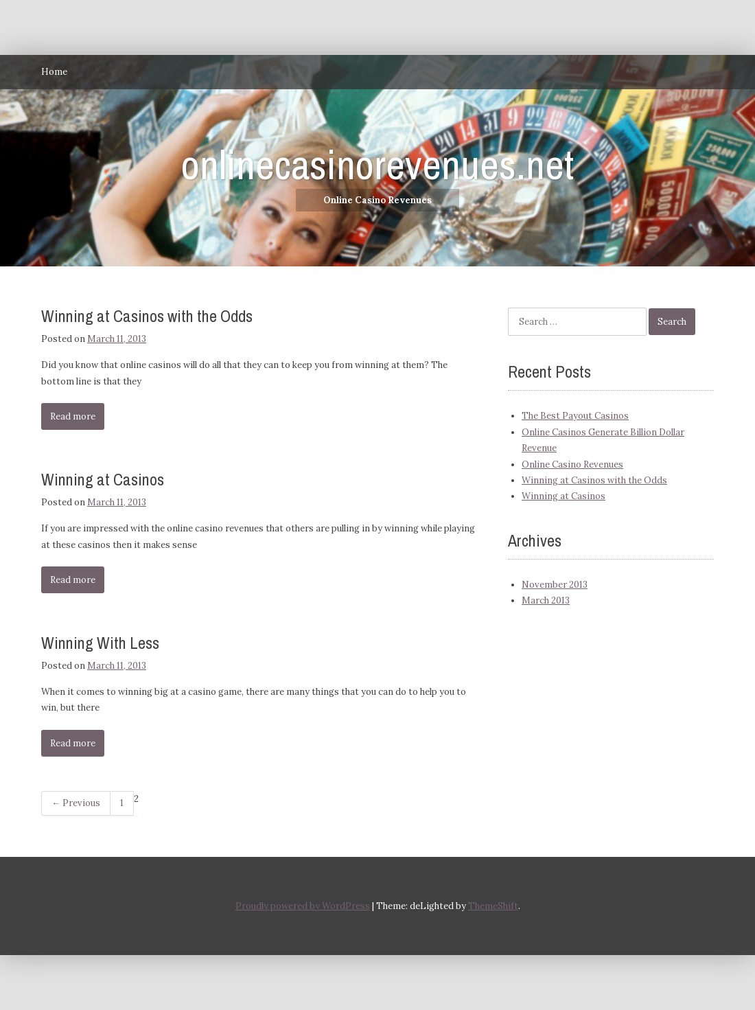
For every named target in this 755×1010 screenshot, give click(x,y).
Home (54, 72)
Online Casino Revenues (572, 464)
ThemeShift (493, 906)
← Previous (75, 803)
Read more (72, 416)
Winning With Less (100, 643)
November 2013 (555, 584)
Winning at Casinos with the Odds (147, 316)
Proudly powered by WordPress (302, 906)
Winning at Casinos (102, 479)
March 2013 (546, 600)
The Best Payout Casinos (575, 416)
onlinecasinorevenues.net (377, 164)
